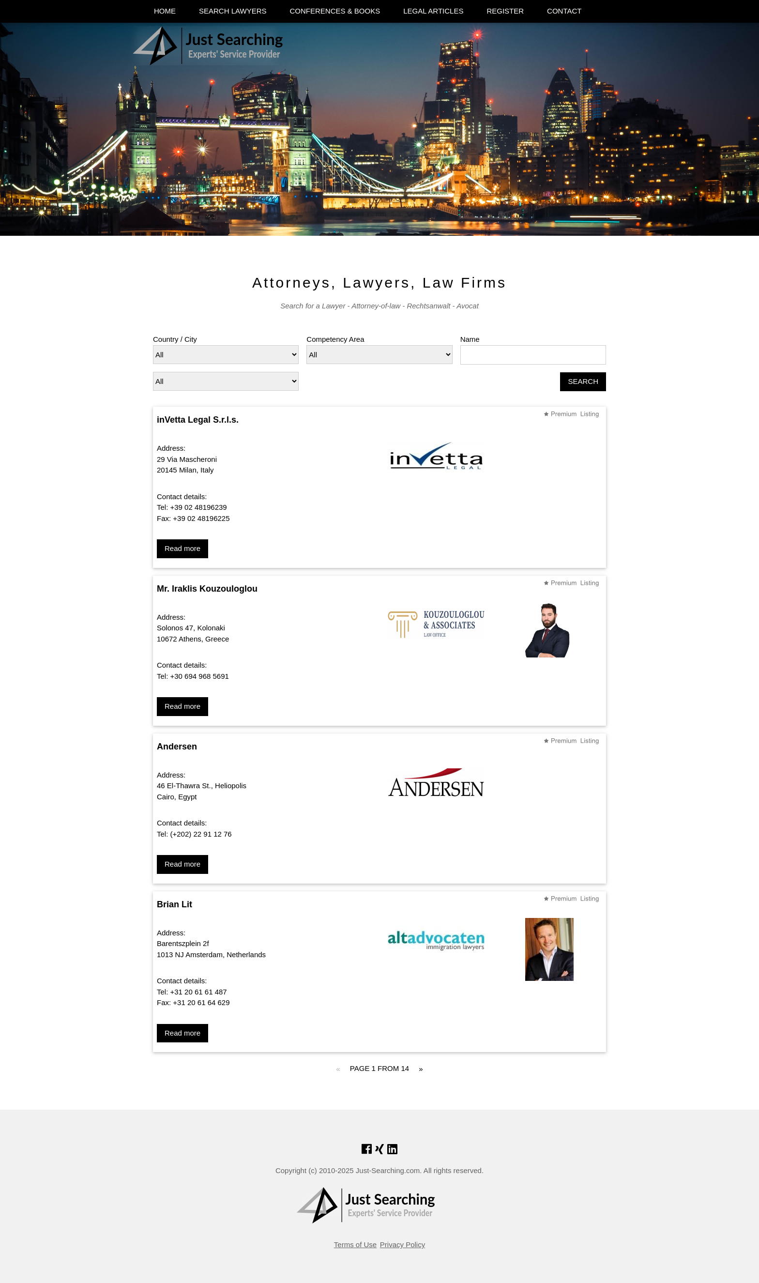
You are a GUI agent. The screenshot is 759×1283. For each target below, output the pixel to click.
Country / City (175, 339)
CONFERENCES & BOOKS (334, 11)
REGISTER (505, 11)
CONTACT (564, 11)
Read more (182, 548)
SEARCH (583, 381)
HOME (165, 11)
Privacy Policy (402, 1244)
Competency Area (335, 339)
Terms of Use (355, 1244)
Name (470, 339)
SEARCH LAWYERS (232, 11)
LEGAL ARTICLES (433, 11)
